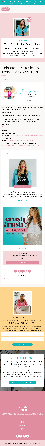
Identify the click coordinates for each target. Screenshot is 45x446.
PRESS (22, 422)
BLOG (22, 424)
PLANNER (22, 429)
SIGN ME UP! (22, 262)
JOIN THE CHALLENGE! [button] (22, 344)
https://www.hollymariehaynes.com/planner (21, 140)
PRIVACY (22, 432)
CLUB (22, 428)
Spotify (3, 128)
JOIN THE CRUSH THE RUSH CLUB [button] (22, 382)
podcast (4, 75)
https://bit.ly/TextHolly (16, 131)
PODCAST (22, 421)
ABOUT (22, 420)
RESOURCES (22, 426)
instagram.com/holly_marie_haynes (28, 145)
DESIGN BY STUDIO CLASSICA (32, 443)
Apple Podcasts (6, 126)
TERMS (22, 430)
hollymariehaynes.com (9, 145)
